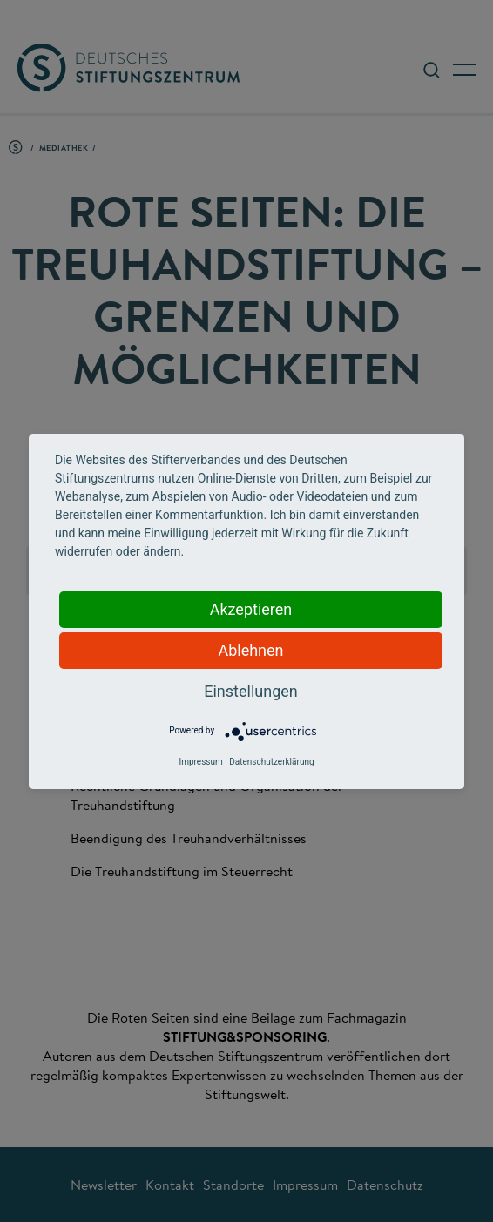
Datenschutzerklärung (271, 761)
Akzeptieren (251, 609)
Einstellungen (250, 691)
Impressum (200, 761)
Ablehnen (250, 650)
